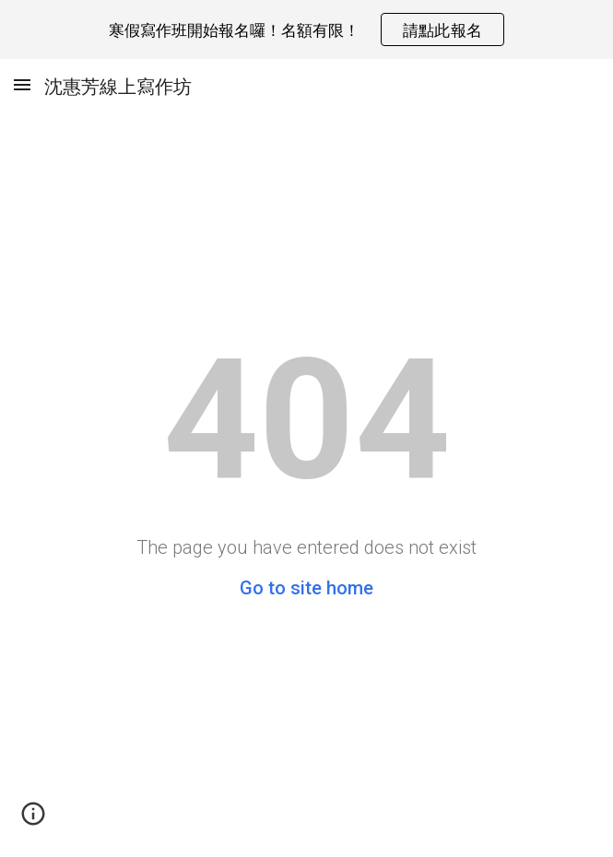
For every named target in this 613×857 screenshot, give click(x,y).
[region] (306, 29)
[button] (22, 84)
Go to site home (306, 588)
